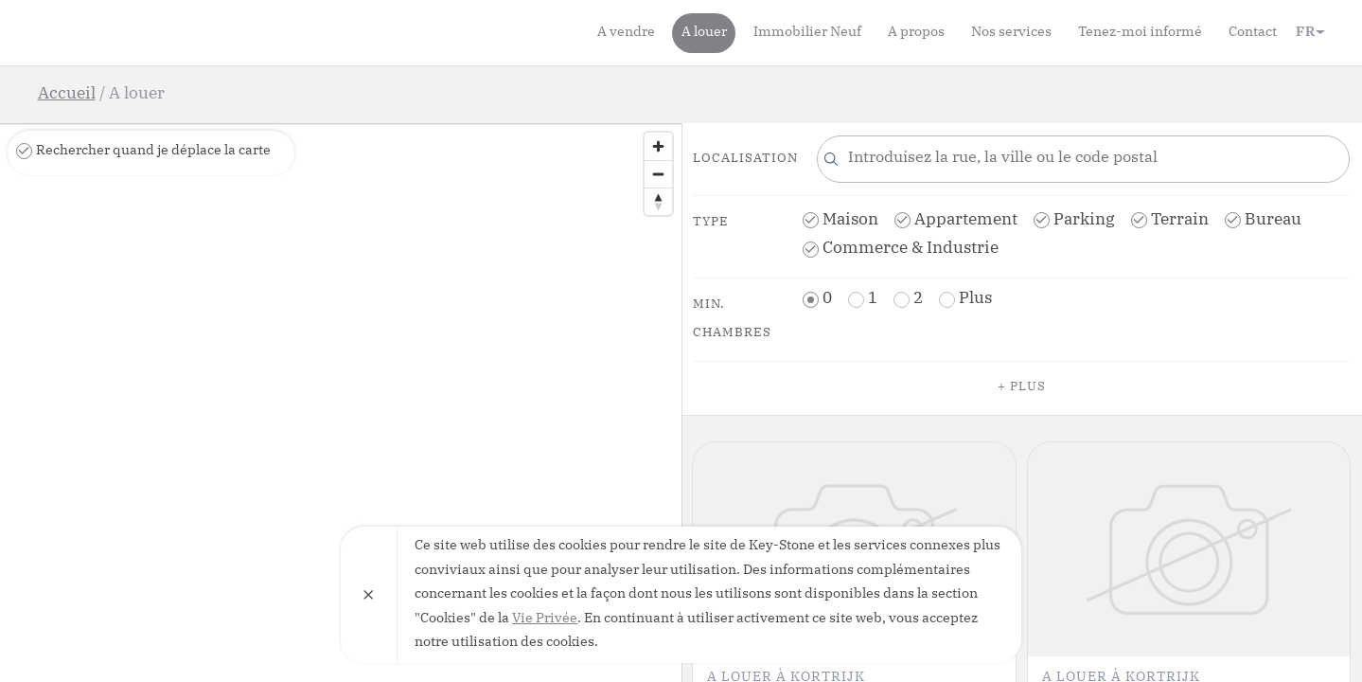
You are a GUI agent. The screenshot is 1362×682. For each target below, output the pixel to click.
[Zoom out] (658, 174)
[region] (340, 402)
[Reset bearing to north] (658, 201)
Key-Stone (147, 32)
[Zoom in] (658, 146)
